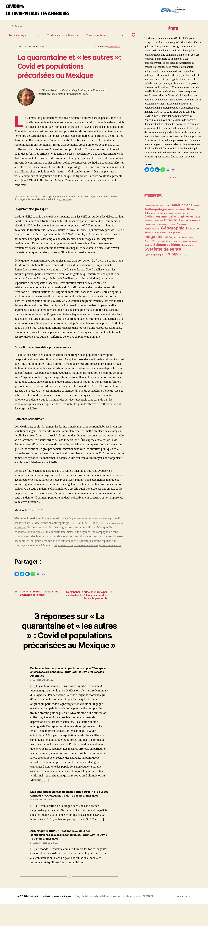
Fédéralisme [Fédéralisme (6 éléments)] (151, 230)
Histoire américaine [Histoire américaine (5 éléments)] (155, 234)
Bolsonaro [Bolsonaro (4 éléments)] (149, 215)
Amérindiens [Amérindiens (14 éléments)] (182, 207)
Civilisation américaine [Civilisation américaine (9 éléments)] (160, 219)
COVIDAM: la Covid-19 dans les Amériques (53, 917)
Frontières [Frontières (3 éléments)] (181, 226)
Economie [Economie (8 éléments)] (171, 222)
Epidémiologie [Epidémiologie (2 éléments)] (149, 226)
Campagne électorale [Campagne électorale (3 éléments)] (167, 215)
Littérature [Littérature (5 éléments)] (171, 239)
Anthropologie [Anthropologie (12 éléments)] (155, 211)
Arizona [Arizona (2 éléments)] (171, 212)
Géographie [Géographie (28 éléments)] (173, 230)
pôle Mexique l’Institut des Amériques (95, 521)
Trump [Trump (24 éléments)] (171, 256)
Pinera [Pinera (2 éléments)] (158, 244)
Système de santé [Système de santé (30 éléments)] (162, 251)
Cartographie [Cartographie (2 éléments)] (183, 216)
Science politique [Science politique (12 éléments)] (166, 247)
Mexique (24, 49)
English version (113, 49)
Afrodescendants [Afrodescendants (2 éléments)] (151, 208)
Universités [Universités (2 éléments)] (183, 257)
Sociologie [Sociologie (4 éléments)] (187, 247)
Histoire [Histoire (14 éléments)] (192, 230)
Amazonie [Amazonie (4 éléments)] (164, 208)
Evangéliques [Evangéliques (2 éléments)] (162, 226)
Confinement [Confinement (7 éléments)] (186, 218)
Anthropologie (40, 49)
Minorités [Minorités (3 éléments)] (183, 240)
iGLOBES (156, 917)
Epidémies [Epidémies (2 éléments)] (196, 223)
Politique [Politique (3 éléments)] (166, 243)
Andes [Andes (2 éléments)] (196, 208)
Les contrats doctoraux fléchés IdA (35, 530)
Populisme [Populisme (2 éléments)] (176, 244)
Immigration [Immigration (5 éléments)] (174, 234)
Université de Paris (96, 525)
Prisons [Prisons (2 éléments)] (184, 244)
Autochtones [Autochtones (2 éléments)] (181, 212)
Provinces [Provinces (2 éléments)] (193, 244)
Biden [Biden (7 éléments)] (191, 211)
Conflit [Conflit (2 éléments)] (198, 219)
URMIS (114, 525)
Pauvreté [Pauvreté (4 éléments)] (149, 243)
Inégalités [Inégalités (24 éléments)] (153, 238)
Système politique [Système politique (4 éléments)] (153, 257)
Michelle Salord (50, 92)
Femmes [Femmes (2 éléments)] (172, 226)
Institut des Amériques (134, 917)
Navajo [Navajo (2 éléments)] (191, 240)
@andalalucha (66, 201)
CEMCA (39, 525)
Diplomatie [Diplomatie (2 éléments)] (148, 223)
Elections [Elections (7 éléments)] (185, 222)
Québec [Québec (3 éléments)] (148, 247)
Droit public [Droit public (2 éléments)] (158, 223)
